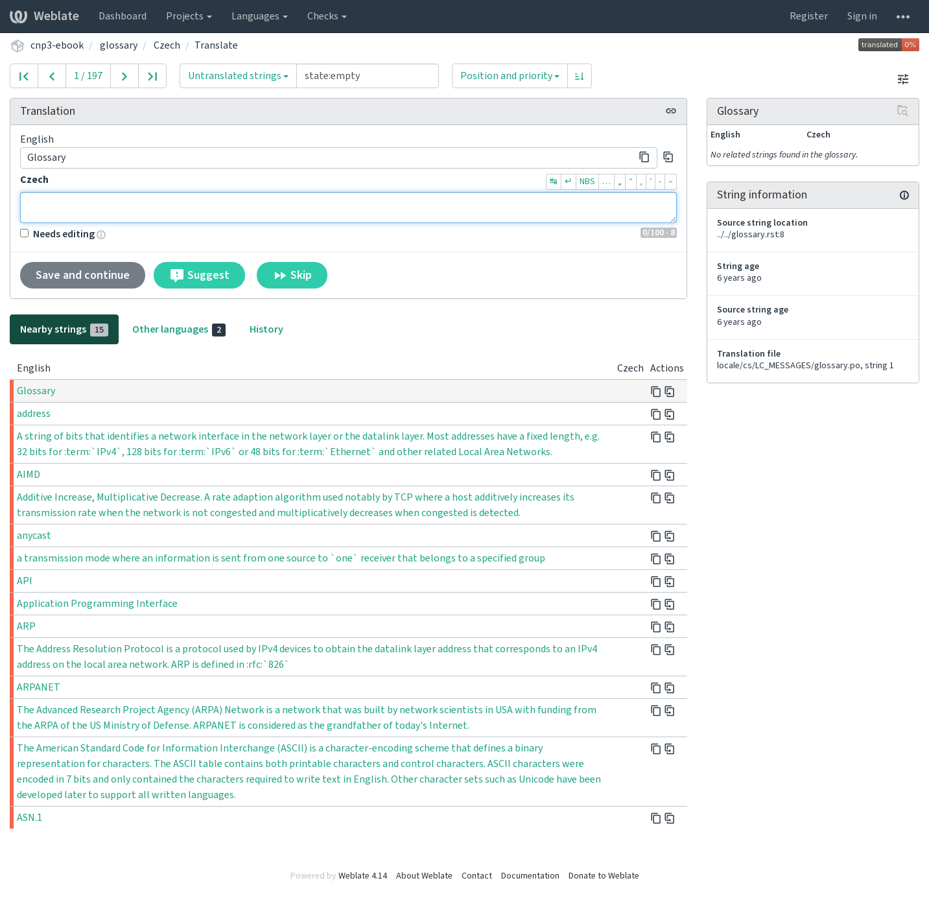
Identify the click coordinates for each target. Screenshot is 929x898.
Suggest (199, 275)
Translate (216, 45)
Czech (167, 45)
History (266, 329)
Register (809, 16)
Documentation (530, 875)
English (37, 139)
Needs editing (57, 234)
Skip (292, 275)
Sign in (862, 16)
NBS (587, 181)
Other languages (179, 329)
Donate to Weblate (604, 875)
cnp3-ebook (57, 45)
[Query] (367, 76)
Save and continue (83, 275)
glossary (118, 45)
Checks (327, 16)
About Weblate (424, 875)
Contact (477, 875)
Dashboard (123, 16)
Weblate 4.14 (362, 875)
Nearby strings (64, 329)
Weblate (44, 16)
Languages (259, 16)
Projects (189, 16)
